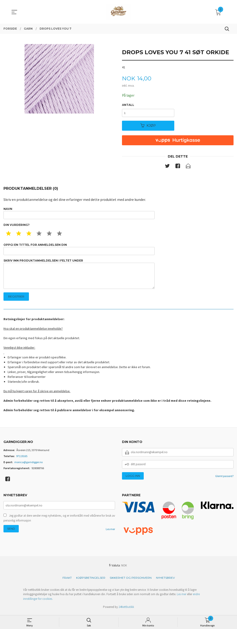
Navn (79, 214)
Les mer (110, 532)
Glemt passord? (224, 478)
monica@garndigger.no (28, 464)
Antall (128, 105)
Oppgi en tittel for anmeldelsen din (79, 250)
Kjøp (148, 126)
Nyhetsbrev (165, 580)
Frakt (67, 580)
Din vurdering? (16, 226)
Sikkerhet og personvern (131, 580)
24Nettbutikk (126, 609)
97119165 (21, 458)
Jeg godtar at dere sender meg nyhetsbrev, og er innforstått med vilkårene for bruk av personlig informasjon (59, 520)
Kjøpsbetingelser (90, 580)
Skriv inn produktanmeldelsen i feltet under (79, 275)
